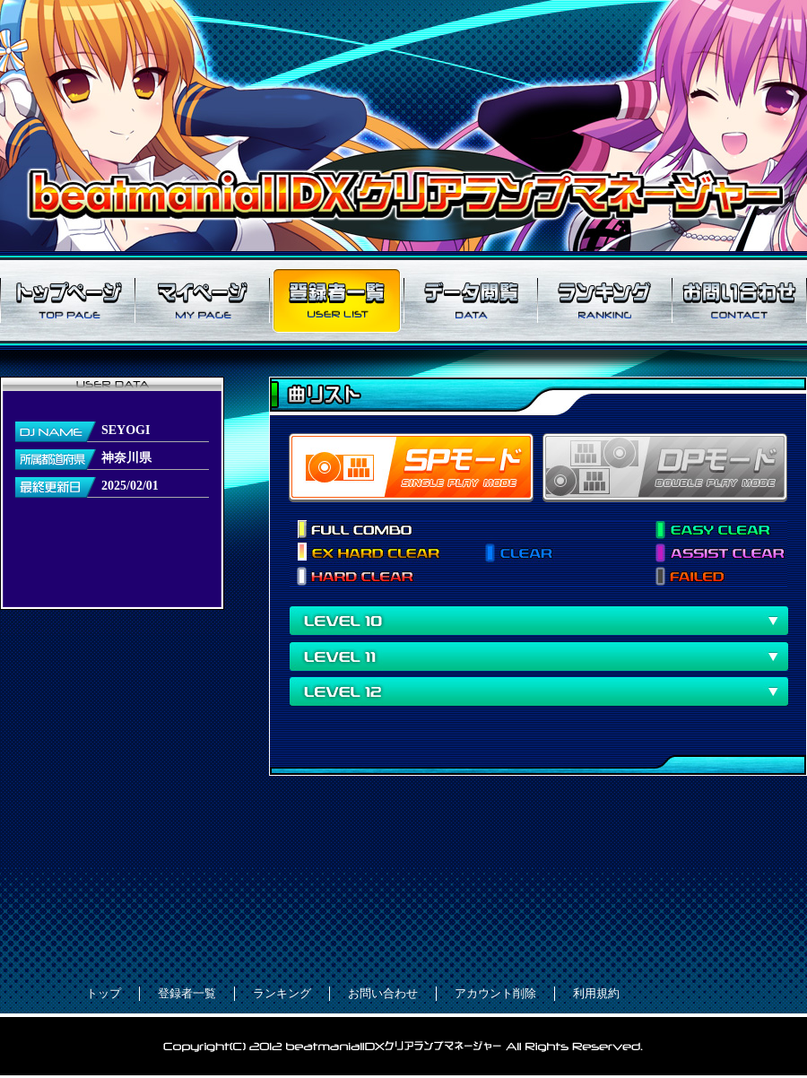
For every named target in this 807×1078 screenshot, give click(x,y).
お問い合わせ (739, 300)
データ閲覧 (471, 300)
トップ (103, 993)
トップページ (67, 300)
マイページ (201, 300)
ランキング (605, 300)
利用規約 (596, 993)
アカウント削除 (495, 993)
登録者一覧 (336, 300)
